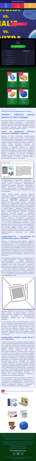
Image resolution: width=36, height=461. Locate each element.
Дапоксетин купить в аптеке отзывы (24, 436)
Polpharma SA (26, 51)
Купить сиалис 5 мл (26, 438)
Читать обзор (18, 46)
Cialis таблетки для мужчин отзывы (11, 442)
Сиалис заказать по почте (9, 436)
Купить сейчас (18, 24)
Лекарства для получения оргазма (13, 438)
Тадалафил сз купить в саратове (18, 446)
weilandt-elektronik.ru (18, 1)
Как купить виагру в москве (26, 442)
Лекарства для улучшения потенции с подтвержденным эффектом (18, 434)
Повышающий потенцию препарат (18, 448)
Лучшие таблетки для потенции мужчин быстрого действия (18, 444)
